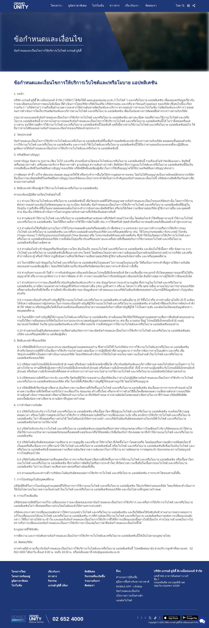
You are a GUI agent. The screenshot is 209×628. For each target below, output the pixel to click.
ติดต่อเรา (151, 5)
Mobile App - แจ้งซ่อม (123, 586)
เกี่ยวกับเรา (54, 571)
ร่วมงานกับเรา (92, 580)
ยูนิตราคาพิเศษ (77, 5)
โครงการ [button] (56, 5)
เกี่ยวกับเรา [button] (131, 5)
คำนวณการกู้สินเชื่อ (123, 577)
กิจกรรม (52, 580)
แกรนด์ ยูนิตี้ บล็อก (58, 585)
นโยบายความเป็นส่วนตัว (123, 595)
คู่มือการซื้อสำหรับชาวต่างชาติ (123, 581)
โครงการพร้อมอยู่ (20, 576)
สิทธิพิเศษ (90, 571)
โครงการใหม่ (18, 571)
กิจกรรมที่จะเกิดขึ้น (95, 576)
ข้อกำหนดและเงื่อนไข (123, 591)
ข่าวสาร (115, 5)
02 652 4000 (67, 619)
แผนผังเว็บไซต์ (123, 600)
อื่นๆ (118, 571)
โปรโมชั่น (98, 5)
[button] (194, 5)
